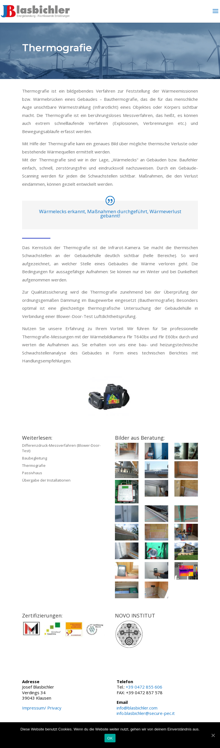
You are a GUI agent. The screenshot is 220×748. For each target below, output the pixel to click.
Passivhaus (32, 472)
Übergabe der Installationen (46, 480)
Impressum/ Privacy (41, 708)
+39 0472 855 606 (144, 687)
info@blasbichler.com (137, 708)
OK (110, 738)
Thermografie (34, 465)
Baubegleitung (34, 458)
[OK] (213, 735)
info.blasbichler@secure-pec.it (146, 713)
